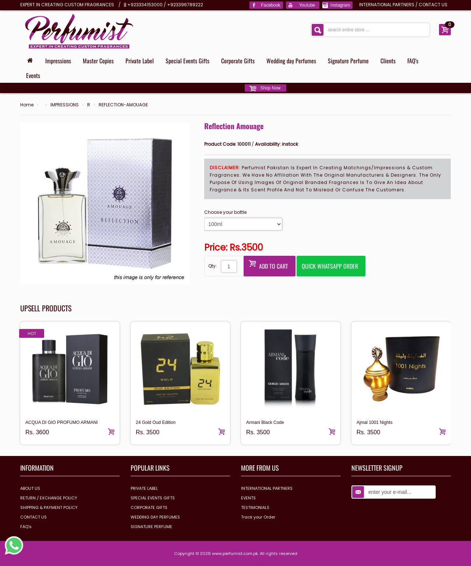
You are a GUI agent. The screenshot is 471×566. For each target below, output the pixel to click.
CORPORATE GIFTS (149, 507)
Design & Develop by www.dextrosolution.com (235, 563)
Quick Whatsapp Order (330, 266)
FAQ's (412, 60)
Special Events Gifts (187, 60)
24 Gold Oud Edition (156, 422)
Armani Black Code (265, 422)
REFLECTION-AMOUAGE (123, 104)
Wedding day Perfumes (291, 60)
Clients (388, 60)
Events (33, 75)
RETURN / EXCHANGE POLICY (48, 498)
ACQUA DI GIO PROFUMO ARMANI (61, 422)
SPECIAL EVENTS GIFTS (153, 498)
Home (26, 104)
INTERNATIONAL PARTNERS (386, 4)
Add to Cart (268, 264)
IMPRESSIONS (64, 104)
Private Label (139, 60)
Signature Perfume (348, 60)
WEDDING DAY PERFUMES (155, 517)
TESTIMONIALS (255, 507)
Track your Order (258, 517)
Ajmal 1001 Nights (374, 422)
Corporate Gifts (238, 60)
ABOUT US (30, 488)
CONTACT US (433, 4)
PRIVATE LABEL (144, 488)
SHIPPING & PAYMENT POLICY (49, 507)
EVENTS (248, 498)
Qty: (212, 266)
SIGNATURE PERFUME (151, 527)
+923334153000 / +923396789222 (165, 4)
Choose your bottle (225, 212)
